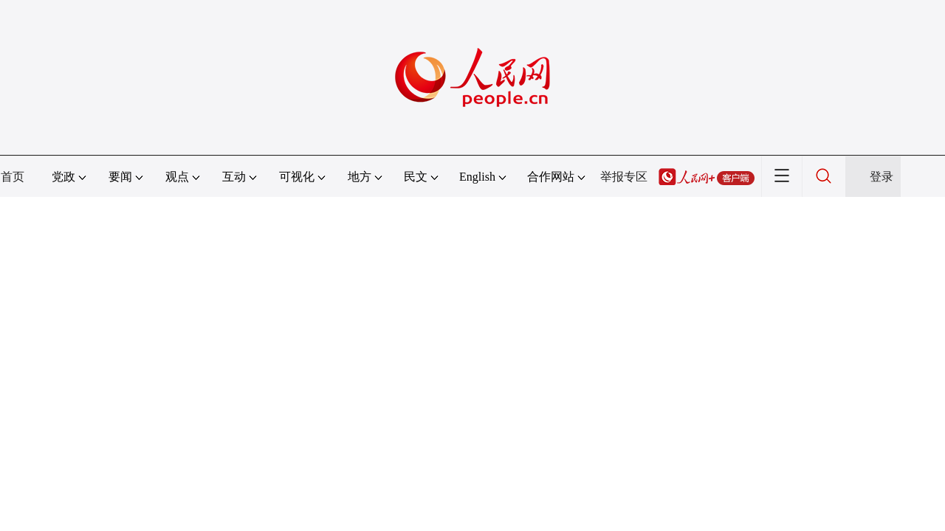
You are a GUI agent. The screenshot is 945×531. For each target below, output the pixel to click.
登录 (881, 176)
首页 (12, 176)
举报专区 (623, 176)
